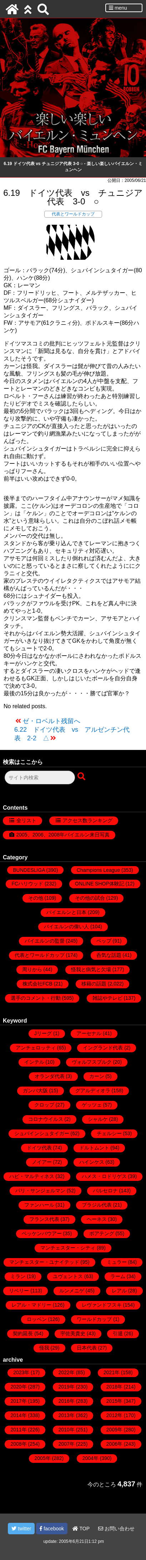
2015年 (114, 1401)
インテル (34, 1062)
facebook (52, 1528)
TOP (81, 1528)
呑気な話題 (108, 955)
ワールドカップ (94, 1319)
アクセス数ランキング (87, 820)
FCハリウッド (27, 883)
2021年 (112, 1372)
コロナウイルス (45, 1119)
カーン (96, 1076)
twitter (21, 1528)
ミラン (17, 1276)
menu (118, 8)
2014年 (18, 1415)
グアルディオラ (92, 1090)
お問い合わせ (116, 1528)
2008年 (18, 1444)
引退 (118, 1333)
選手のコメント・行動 (36, 998)
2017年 (18, 1401)
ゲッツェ (92, 1105)
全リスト (26, 820)
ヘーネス (97, 1219)
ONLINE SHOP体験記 (99, 883)
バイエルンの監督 (45, 941)
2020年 (18, 1387)
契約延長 (23, 1333)
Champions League (98, 870)
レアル (119, 1290)
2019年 (67, 1387)
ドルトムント (94, 1148)
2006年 (114, 1444)
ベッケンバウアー (42, 1233)
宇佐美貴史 (72, 1333)
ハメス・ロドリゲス (104, 1176)
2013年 (67, 1415)
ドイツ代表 (39, 1148)
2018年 (114, 1387)
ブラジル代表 (97, 1205)
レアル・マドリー (31, 1305)
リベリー (19, 1290)
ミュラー (117, 1262)
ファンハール (39, 1205)
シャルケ (98, 1119)
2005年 (43, 1458)
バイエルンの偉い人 (66, 926)
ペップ (103, 941)
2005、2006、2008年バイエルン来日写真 (63, 835)
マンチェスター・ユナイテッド (44, 1262)
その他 (35, 898)
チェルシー (109, 1133)
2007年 (67, 1444)
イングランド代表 (103, 1047)
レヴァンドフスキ (102, 1305)
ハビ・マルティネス (31, 1176)
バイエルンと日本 (66, 912)
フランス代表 (44, 1219)
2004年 (90, 1458)
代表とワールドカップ (73, 214)
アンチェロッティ (36, 1047)
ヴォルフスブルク (92, 1062)
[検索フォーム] (40, 777)
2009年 (114, 1429)
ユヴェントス (68, 1276)
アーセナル (88, 1033)
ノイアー (42, 1162)
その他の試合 (90, 898)
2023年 (21, 1372)
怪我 (44, 1348)
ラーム (117, 1276)
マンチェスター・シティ (67, 1248)
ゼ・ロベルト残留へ (51, 721)
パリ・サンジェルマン (40, 1190)
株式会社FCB (37, 984)
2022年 (67, 1372)
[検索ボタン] (82, 776)
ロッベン (37, 1319)
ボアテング (101, 1233)
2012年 (114, 1415)
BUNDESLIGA (29, 870)
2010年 (67, 1429)
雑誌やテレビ (107, 998)
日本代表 (87, 1348)
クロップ (44, 1105)
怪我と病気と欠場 (91, 969)
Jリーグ (43, 1033)
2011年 (18, 1429)
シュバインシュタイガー (41, 1133)
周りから (32, 969)
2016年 (67, 1401)
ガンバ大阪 (35, 1090)
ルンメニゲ (71, 1290)
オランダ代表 (50, 1076)
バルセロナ (105, 1190)
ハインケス (91, 1162)
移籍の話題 (93, 984)
